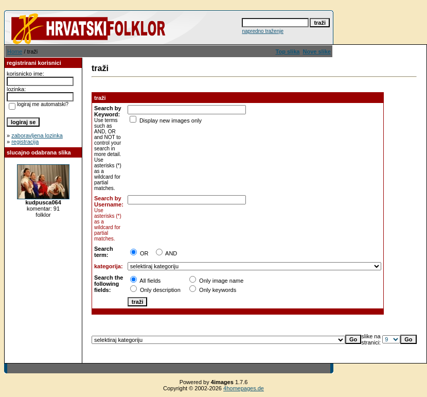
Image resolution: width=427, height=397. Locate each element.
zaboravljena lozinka (37, 135)
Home (14, 51)
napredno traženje (262, 31)
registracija (25, 142)
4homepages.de (243, 388)
